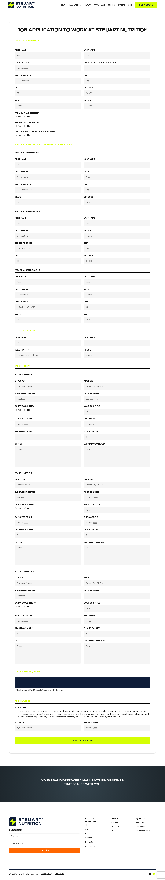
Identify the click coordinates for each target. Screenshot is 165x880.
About (62, 5)
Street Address (23, 75)
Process (111, 5)
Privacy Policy (46, 874)
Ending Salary (92, 431)
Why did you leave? (94, 444)
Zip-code (89, 256)
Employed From (23, 419)
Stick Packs (115, 827)
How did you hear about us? (100, 63)
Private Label (99, 5)
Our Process (141, 827)
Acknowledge (22, 701)
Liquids (113, 831)
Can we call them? (25, 406)
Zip (85, 314)
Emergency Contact (26, 331)
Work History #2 (24, 473)
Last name (89, 50)
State (18, 88)
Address (88, 381)
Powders (114, 822)
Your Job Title (92, 406)
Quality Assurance (143, 831)
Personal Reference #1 (27, 153)
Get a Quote (146, 5)
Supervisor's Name (25, 394)
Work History (22, 366)
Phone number (91, 394)
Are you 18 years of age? (28, 122)
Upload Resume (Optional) (29, 671)
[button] (75, 5)
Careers (121, 5)
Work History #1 (24, 374)
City (86, 75)
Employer (20, 381)
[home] (21, 5)
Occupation (21, 172)
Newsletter (89, 842)
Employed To (91, 419)
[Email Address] (44, 843)
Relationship (22, 350)
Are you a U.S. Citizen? (27, 113)
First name (20, 50)
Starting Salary (24, 431)
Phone (87, 100)
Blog (130, 5)
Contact (88, 838)
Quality (88, 5)
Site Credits (59, 874)
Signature (20, 708)
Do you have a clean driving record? (35, 131)
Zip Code (88, 88)
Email (18, 100)
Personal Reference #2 (27, 211)
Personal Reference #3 (27, 270)
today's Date (91, 722)
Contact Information (27, 41)
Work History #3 (24, 571)
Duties (18, 444)
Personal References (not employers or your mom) (43, 144)
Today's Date (22, 63)
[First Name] (44, 836)
